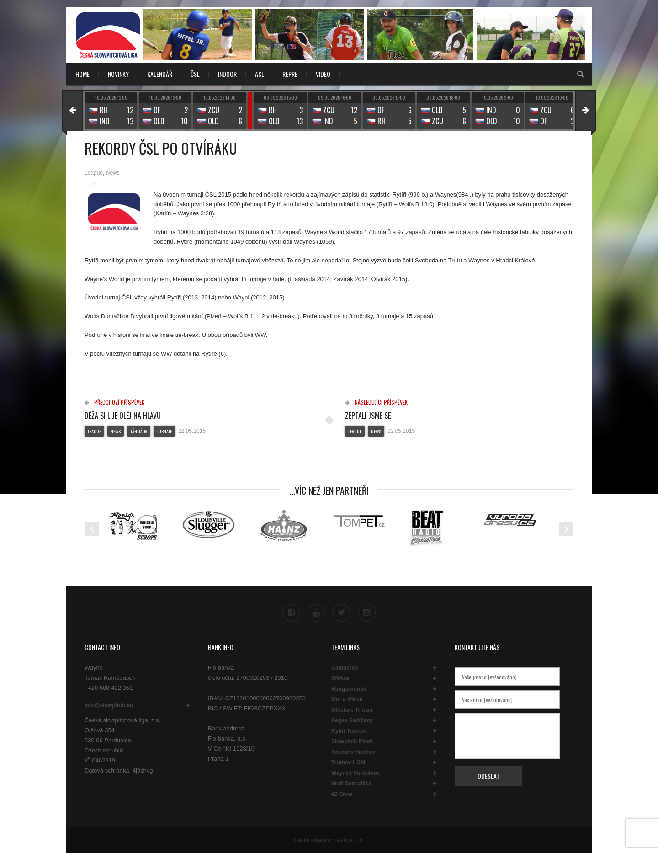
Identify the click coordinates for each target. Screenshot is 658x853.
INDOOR (227, 74)
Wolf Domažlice (351, 783)
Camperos (344, 668)
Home (82, 74)
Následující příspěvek (376, 402)
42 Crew (341, 794)
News (113, 173)
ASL (259, 74)
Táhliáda (138, 431)
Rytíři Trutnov (349, 731)
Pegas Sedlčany (352, 720)
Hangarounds (348, 689)
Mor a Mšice (347, 699)
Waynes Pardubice (355, 773)
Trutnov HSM (348, 762)
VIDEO (323, 74)
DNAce (340, 678)
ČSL (195, 74)
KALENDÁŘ (159, 74)
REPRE (289, 74)
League (94, 173)
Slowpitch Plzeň (352, 741)
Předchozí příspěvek (114, 402)
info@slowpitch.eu (109, 705)
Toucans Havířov (353, 752)
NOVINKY (118, 74)
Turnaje (164, 431)
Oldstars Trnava (352, 710)
